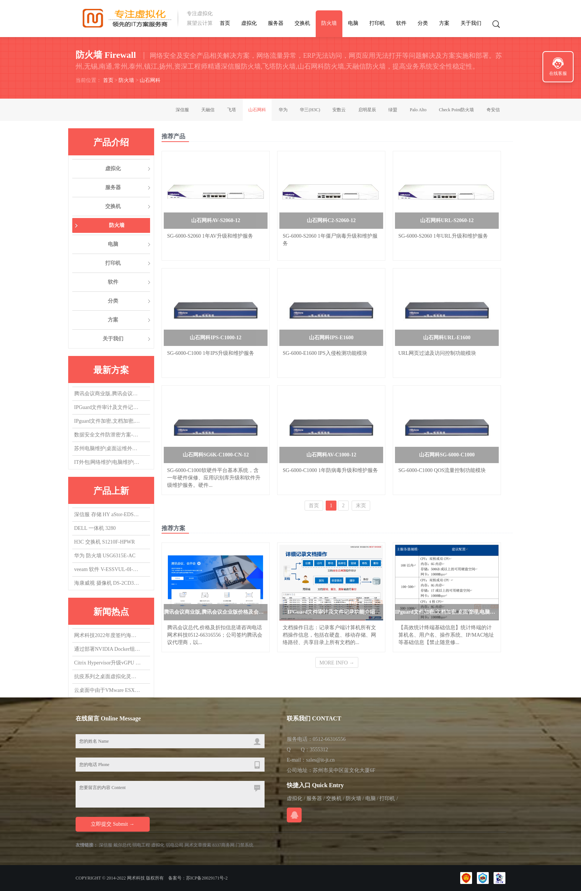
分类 (423, 23)
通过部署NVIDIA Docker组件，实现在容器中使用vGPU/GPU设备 (107, 649)
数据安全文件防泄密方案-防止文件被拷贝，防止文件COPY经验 (107, 435)
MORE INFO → (336, 663)
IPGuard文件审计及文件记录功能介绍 (107, 407)
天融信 (208, 109)
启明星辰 (367, 109)
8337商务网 (223, 845)
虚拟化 (249, 23)
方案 (444, 23)
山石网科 (150, 80)
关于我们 (471, 23)
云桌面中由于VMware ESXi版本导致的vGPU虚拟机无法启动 (107, 690)
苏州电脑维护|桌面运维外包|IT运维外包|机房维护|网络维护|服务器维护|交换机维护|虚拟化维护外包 (107, 449)
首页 (225, 23)
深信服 (182, 109)
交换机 (302, 23)
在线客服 (558, 73)
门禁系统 (244, 845)
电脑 (353, 23)
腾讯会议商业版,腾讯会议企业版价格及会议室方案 (107, 394)
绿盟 (392, 109)
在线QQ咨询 (294, 815)
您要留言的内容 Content (170, 794)
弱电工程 (141, 845)
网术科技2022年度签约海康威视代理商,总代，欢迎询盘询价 (107, 635)
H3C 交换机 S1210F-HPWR (104, 542)
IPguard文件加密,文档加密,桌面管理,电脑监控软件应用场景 (107, 421)
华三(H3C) (310, 109)
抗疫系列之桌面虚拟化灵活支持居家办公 (107, 677)
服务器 (275, 23)
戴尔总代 (122, 845)
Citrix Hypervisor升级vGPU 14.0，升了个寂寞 (107, 663)
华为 (283, 109)
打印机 (377, 23)
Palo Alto (418, 109)
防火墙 (329, 23)
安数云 (339, 109)
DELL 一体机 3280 (95, 528)
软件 (401, 23)
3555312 (319, 749)
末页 (361, 505)
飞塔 (231, 109)
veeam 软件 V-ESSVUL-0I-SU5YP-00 (107, 569)
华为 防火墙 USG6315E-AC (105, 555)
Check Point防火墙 (456, 109)
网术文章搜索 (198, 845)
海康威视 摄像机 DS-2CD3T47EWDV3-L (107, 583)
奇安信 (493, 109)
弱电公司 (174, 845)
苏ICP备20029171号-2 (207, 878)
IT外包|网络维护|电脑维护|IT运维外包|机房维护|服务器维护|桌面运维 (107, 462)
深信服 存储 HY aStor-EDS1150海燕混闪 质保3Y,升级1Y (107, 514)
